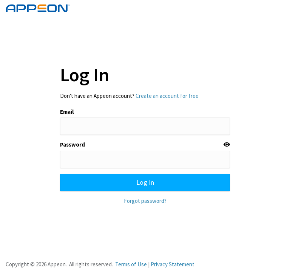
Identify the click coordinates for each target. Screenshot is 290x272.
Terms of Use (131, 264)
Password (72, 144)
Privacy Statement (172, 264)
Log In (145, 182)
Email (67, 111)
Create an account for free (167, 95)
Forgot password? (145, 200)
